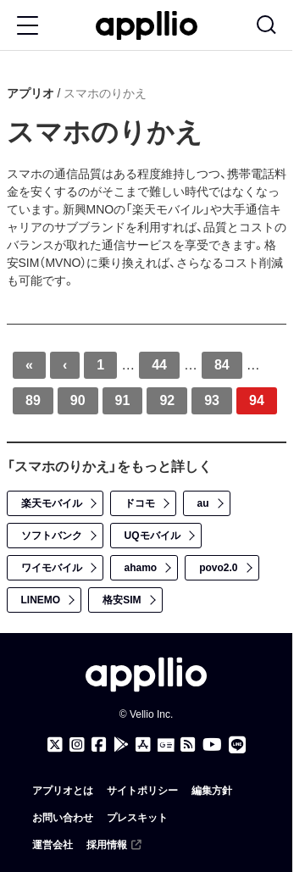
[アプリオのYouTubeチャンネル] (212, 744)
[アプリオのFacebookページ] (99, 744)
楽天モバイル (51, 503)
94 (256, 400)
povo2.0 (218, 568)
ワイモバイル (51, 568)
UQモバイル (152, 536)
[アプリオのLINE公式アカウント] (237, 744)
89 (33, 400)
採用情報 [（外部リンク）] (115, 845)
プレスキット (137, 818)
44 (159, 365)
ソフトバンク (51, 536)
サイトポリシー (142, 791)
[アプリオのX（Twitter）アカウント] (55, 744)
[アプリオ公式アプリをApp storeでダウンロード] (143, 744)
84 (222, 365)
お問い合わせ (62, 818)
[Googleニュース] (166, 745)
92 (167, 400)
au (203, 503)
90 (78, 400)
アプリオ (30, 93)
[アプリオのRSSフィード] (188, 744)
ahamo (141, 568)
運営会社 (52, 845)
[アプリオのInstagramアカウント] (77, 744)
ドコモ (140, 503)
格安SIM (122, 600)
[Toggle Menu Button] (27, 25)
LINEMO (41, 600)
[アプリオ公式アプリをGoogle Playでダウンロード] (121, 744)
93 (211, 400)
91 (122, 400)
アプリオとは (62, 791)
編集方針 (211, 791)
